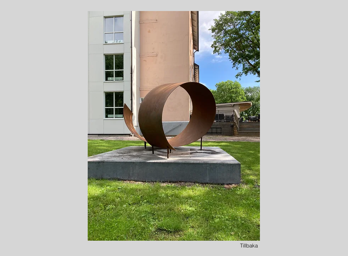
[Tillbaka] (249, 245)
